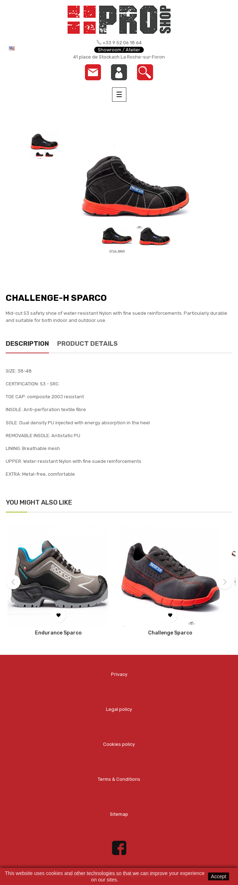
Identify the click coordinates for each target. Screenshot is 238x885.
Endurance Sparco (58, 633)
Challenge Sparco (170, 633)
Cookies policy (119, 744)
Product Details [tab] (87, 344)
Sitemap (119, 814)
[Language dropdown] (30, 48)
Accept (218, 876)
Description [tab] (27, 344)
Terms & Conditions (119, 779)
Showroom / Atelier (119, 49)
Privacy (119, 674)
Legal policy (119, 709)
